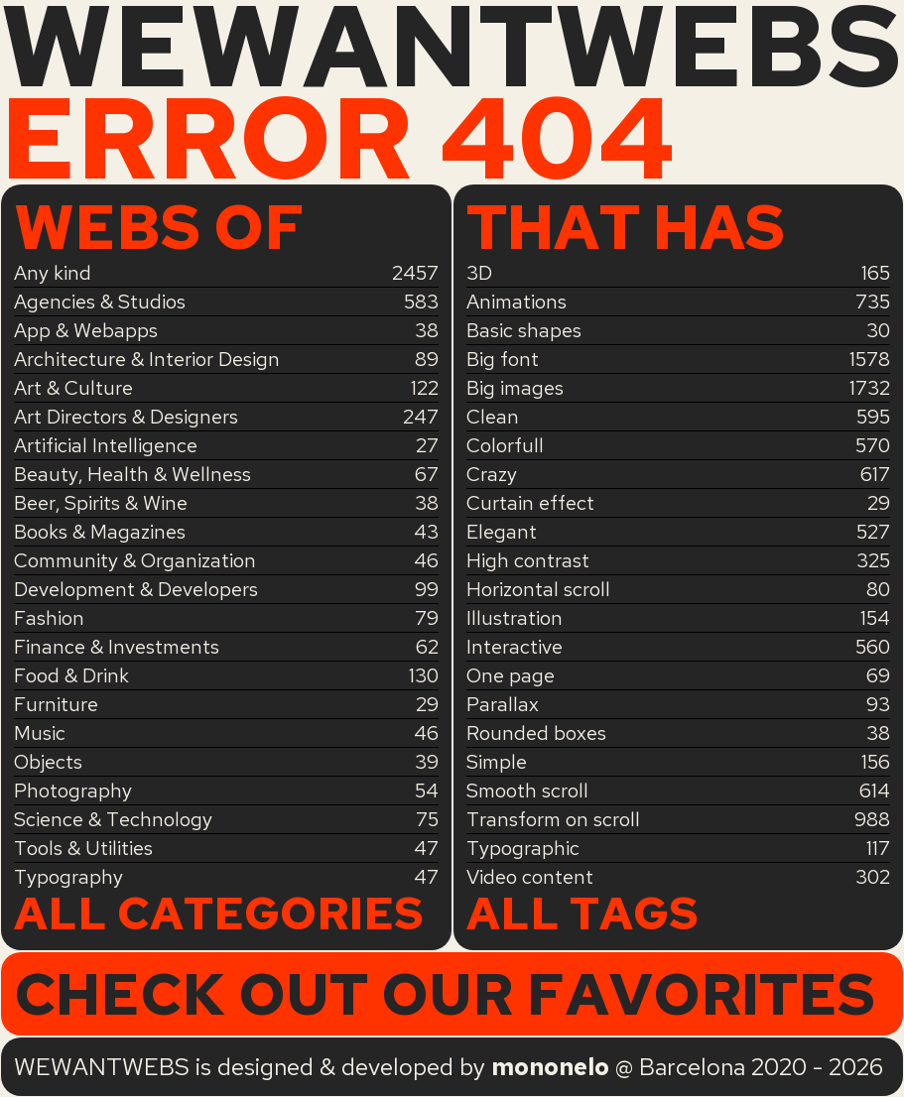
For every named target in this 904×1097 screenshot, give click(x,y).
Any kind (52, 273)
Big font (502, 359)
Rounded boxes (536, 733)
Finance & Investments (116, 647)
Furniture (56, 704)
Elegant (501, 532)
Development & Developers (136, 589)
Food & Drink (71, 675)
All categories (219, 914)
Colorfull (505, 445)
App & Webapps (86, 330)
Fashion (49, 618)
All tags (582, 914)
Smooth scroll (527, 790)
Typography (68, 877)
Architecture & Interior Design (147, 359)
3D (479, 273)
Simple (496, 762)
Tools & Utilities (83, 848)
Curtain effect (530, 503)
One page (510, 675)
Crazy (491, 474)
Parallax (502, 704)
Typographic (523, 848)
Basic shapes (523, 330)
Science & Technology (113, 819)
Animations (516, 301)
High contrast (527, 560)
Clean (492, 416)
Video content (529, 877)
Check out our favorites (444, 994)
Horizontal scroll (538, 589)
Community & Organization (135, 560)
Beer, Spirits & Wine (101, 503)
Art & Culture (73, 388)
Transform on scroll (553, 819)
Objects (48, 762)
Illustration (514, 618)
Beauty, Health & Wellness (132, 474)
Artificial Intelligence (105, 445)
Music (39, 733)
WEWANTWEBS (451, 46)
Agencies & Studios (100, 301)
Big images (515, 388)
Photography (73, 790)
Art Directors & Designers (126, 416)
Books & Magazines (100, 532)
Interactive (514, 647)
